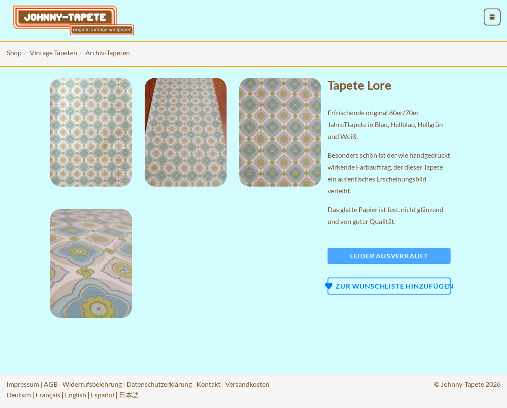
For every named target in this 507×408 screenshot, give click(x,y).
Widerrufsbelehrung (92, 384)
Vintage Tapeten (53, 52)
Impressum (22, 384)
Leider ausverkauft (389, 256)
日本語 (129, 395)
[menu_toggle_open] (492, 17)
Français (48, 395)
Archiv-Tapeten (107, 52)
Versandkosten (247, 384)
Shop (14, 52)
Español (102, 395)
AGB (51, 384)
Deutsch (18, 395)
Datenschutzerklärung (159, 384)
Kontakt (208, 384)
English (75, 395)
